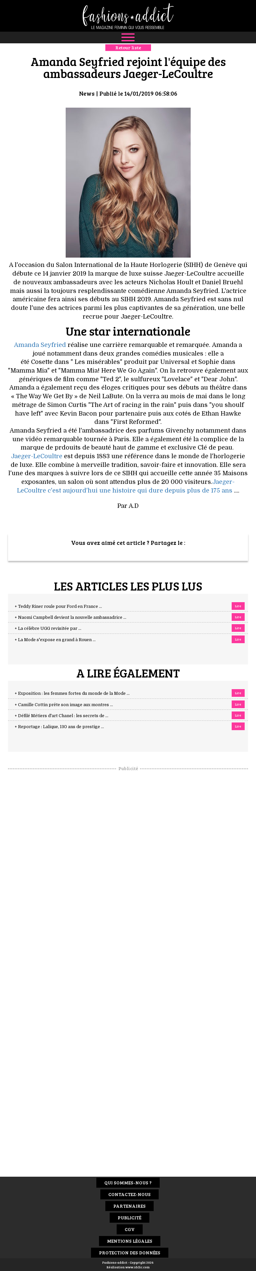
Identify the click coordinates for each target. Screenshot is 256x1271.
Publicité (129, 1217)
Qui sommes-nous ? (128, 1182)
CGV (130, 1229)
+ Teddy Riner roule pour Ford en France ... (58, 606)
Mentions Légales (129, 1241)
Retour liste (128, 47)
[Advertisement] (128, 872)
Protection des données (129, 1252)
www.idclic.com (137, 1267)
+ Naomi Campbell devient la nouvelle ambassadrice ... (70, 617)
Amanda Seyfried (40, 345)
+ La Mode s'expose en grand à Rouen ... (55, 639)
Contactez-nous (129, 1194)
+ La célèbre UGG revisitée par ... (48, 628)
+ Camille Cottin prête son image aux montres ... (64, 704)
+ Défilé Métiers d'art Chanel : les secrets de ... (61, 715)
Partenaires (129, 1206)
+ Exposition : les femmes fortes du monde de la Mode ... (72, 693)
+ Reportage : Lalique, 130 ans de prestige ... (59, 726)
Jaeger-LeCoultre (36, 456)
